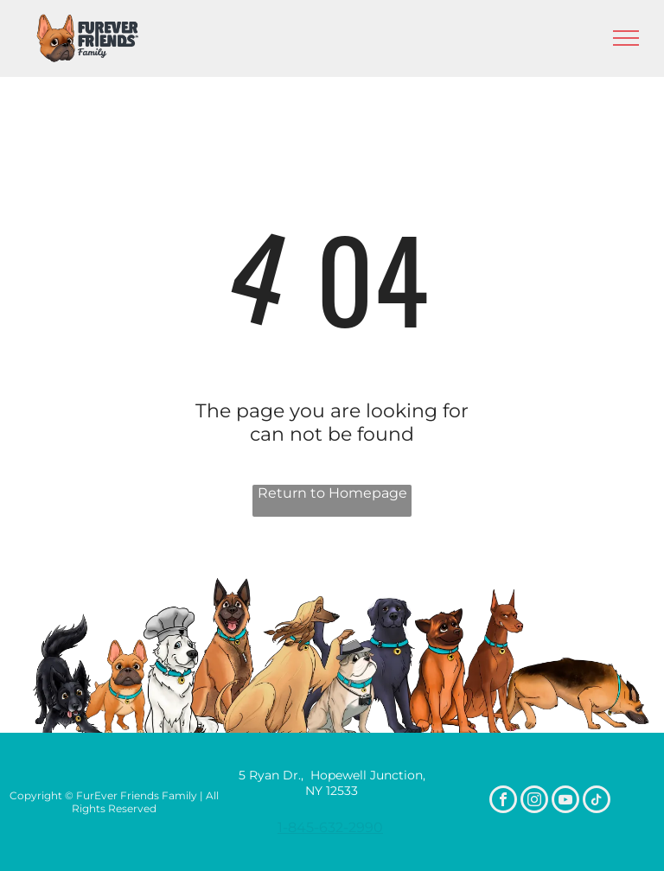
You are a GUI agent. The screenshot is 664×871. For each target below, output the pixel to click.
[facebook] (503, 801)
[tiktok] (596, 801)
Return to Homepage (332, 493)
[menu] (625, 38)
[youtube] (565, 801)
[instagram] (534, 801)
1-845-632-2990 (330, 827)
